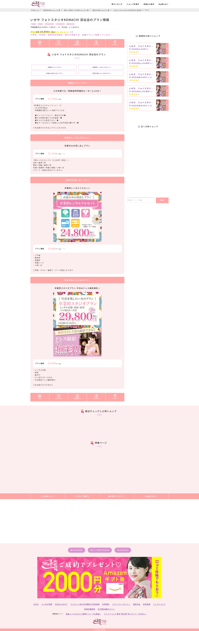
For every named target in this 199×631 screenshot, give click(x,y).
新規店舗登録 (89, 609)
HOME (36, 604)
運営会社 (136, 604)
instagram (77, 550)
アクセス (115, 42)
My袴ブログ (151, 496)
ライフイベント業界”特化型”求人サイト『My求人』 (125, 614)
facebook (122, 550)
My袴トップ (47, 496)
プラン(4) (96, 42)
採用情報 (146, 604)
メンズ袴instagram (100, 550)
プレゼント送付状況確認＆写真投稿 (85, 604)
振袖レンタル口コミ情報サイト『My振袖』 (83, 614)
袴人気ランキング (116, 496)
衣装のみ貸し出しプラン (54, 73)
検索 (162, 200)
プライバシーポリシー (121, 604)
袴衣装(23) (77, 42)
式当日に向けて (61, 604)
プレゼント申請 (82, 496)
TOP (39, 42)
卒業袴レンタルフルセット (101, 67)
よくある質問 (46, 604)
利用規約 (106, 604)
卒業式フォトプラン (54, 67)
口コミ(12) (58, 42)
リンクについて (159, 604)
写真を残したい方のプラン (101, 73)
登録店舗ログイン (106, 609)
